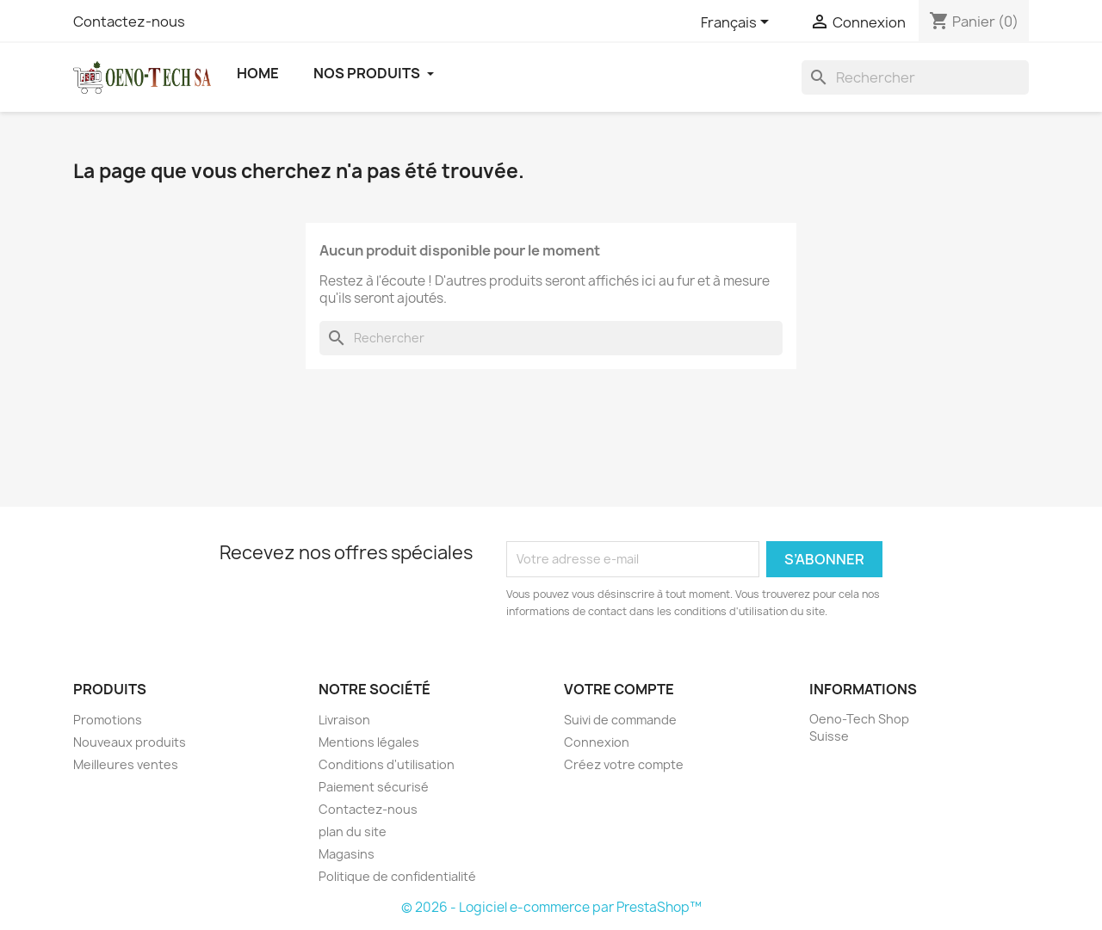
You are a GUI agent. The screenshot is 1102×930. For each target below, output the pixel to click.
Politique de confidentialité (397, 876)
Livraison (344, 719)
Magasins (347, 854)
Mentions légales (369, 742)
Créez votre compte (624, 764)
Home (258, 73)
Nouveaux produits (129, 742)
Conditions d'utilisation (387, 764)
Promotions (107, 719)
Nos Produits (373, 73)
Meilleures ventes (125, 764)
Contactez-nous (129, 21)
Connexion (596, 742)
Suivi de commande (620, 719)
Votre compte (619, 689)
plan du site (353, 831)
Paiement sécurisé (374, 787)
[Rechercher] (915, 77)
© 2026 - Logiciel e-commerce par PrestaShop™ (551, 907)
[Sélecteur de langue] (738, 23)
